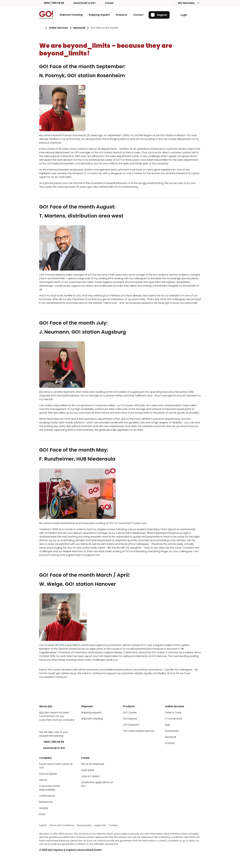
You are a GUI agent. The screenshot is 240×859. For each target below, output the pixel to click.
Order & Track (173, 712)
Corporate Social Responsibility (49, 787)
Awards (43, 808)
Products (121, 14)
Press (42, 814)
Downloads (172, 731)
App (167, 725)
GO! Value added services (138, 731)
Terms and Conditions (61, 825)
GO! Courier (130, 712)
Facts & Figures (48, 774)
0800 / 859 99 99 (51, 3)
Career (107, 3)
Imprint (43, 825)
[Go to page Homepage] (41, 28)
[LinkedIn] (41, 726)
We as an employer (92, 764)
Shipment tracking (70, 14)
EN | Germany (184, 3)
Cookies (113, 825)
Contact (138, 14)
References (46, 802)
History (43, 780)
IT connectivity (173, 718)
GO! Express (130, 718)
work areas (87, 770)
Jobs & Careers (90, 776)
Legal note (100, 825)
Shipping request (99, 14)
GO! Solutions (131, 725)
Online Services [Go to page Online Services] (58, 28)
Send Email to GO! (82, 3)
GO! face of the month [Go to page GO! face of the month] (104, 28)
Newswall (170, 737)
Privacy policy (84, 825)
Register (159, 15)
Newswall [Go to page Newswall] (79, 28)
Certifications (47, 796)
